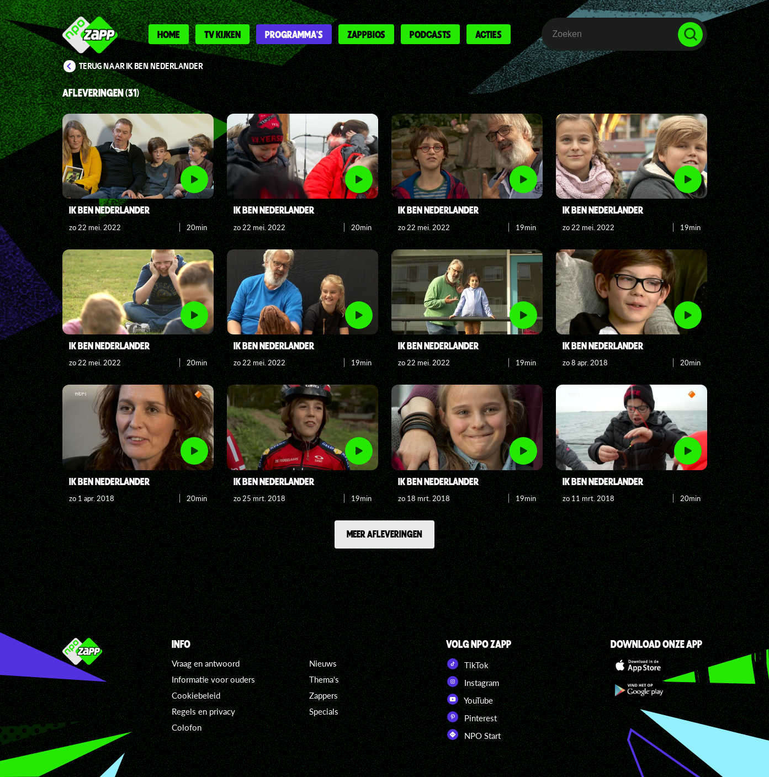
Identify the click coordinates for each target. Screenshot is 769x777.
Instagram (472, 681)
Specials (323, 711)
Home (168, 34)
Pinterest (471, 716)
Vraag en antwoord (206, 663)
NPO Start (473, 734)
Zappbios (366, 34)
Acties (488, 34)
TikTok (467, 663)
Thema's (324, 679)
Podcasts (430, 34)
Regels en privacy (203, 711)
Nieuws (323, 663)
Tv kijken (222, 34)
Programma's (294, 34)
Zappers (323, 695)
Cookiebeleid (196, 695)
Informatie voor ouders (213, 679)
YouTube (469, 699)
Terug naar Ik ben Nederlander (141, 66)
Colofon (186, 727)
